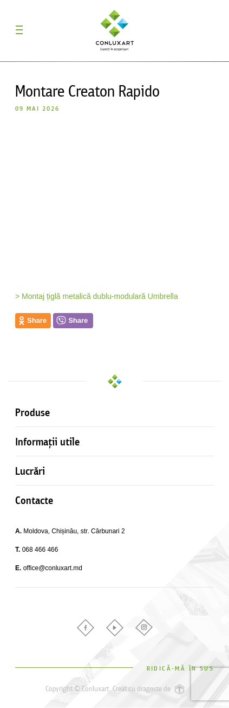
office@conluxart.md (52, 568)
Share (78, 320)
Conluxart (115, 30)
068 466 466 (40, 549)
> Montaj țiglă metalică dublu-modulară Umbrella (96, 296)
